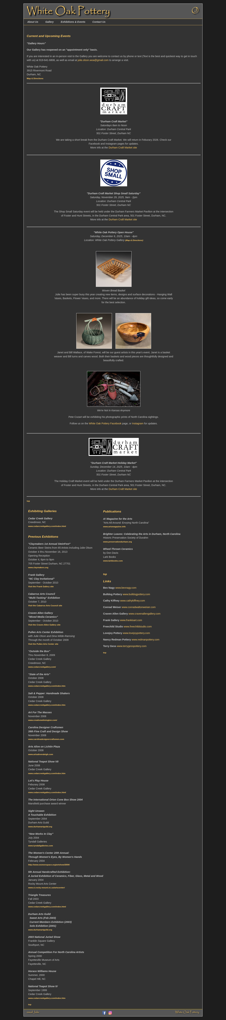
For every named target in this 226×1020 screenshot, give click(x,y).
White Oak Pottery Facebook (105, 423)
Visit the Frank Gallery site (40, 586)
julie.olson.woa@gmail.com (93, 60)
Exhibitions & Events (73, 21)
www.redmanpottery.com (145, 639)
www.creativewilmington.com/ (42, 720)
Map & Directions (35, 78)
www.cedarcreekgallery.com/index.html (47, 526)
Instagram (137, 423)
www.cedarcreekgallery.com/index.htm (46, 686)
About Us (32, 21)
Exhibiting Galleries (42, 511)
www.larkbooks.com (113, 561)
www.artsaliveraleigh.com (40, 754)
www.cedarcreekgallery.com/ (42, 667)
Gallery (49, 21)
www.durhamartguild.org (40, 827)
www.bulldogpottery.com (136, 594)
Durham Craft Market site (123, 147)
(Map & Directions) (134, 240)
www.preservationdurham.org (117, 542)
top (28, 501)
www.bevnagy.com (125, 587)
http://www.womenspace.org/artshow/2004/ (49, 865)
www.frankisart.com (131, 620)
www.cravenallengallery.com (144, 613)
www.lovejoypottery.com (136, 633)
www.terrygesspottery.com (132, 646)
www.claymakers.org (38, 567)
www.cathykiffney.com (132, 600)
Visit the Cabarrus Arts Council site (45, 605)
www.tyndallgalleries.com (40, 846)
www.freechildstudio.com (138, 626)
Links (107, 581)
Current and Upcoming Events (48, 36)
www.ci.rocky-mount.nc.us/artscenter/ (46, 888)
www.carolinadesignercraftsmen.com (46, 739)
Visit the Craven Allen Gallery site (44, 625)
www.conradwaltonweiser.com (139, 607)
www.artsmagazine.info (114, 527)
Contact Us (98, 21)
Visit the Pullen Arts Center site (43, 644)
